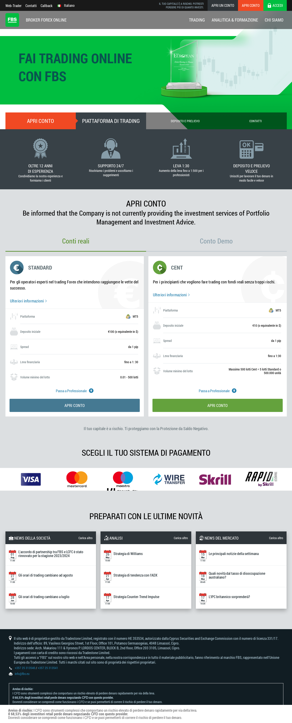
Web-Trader (13, 5)
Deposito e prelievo (185, 121)
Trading (197, 20)
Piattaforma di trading (111, 120)
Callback (46, 5)
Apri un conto (222, 5)
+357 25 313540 (25, 668)
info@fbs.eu (22, 674)
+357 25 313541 (48, 668)
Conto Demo (216, 240)
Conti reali (75, 240)
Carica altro (86, 538)
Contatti (31, 5)
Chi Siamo (274, 20)
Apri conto (251, 5)
